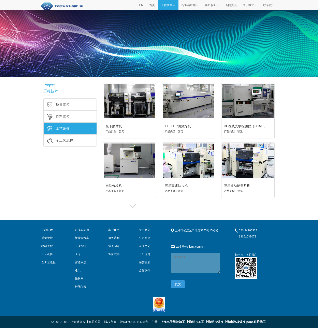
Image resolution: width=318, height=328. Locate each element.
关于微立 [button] (250, 5)
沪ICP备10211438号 (134, 322)
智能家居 (80, 262)
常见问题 (114, 246)
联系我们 (269, 5)
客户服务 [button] (212, 5)
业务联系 (114, 254)
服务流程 (114, 238)
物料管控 (47, 246)
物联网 (79, 278)
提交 (178, 284)
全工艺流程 (48, 262)
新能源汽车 (82, 238)
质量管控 (47, 238)
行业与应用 (82, 230)
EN (141, 5)
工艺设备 (47, 254)
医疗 (78, 254)
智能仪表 (80, 286)
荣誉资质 (144, 262)
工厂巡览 (144, 254)
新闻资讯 (231, 5)
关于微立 (144, 230)
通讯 (78, 270)
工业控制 (80, 246)
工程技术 (168, 5)
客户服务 (114, 230)
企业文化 (144, 246)
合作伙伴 (144, 270)
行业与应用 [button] (190, 5)
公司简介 (144, 238)
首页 (152, 5)
